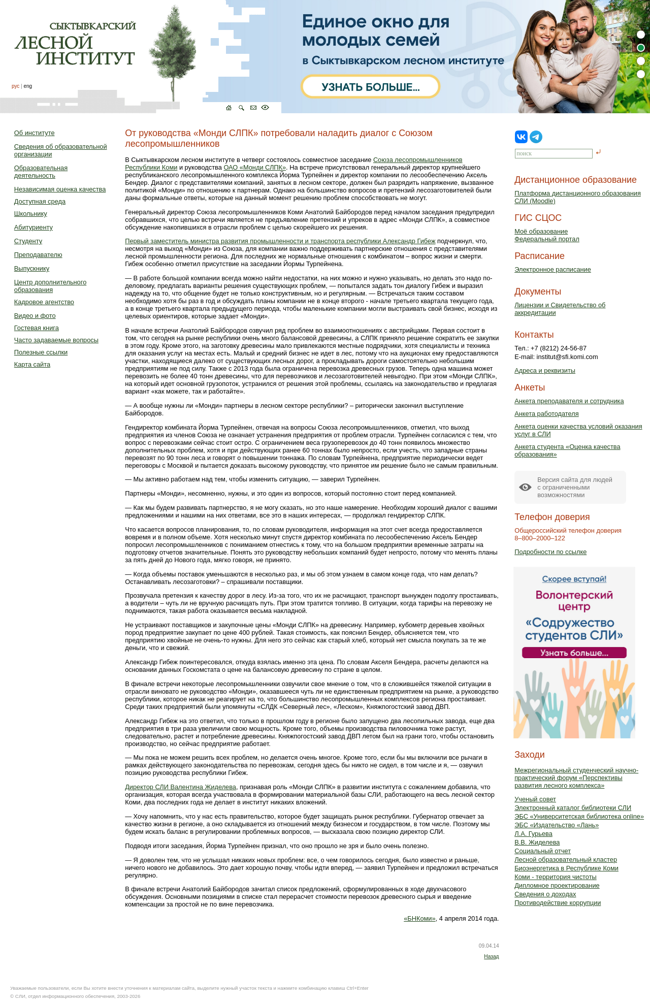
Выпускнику (31, 268)
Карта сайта (32, 364)
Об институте (34, 133)
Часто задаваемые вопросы (56, 340)
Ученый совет (535, 799)
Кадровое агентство (44, 302)
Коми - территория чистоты (555, 877)
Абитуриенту (33, 227)
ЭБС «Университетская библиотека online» (579, 816)
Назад (491, 956)
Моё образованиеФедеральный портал (546, 235)
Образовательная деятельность (41, 171)
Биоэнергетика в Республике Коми (566, 868)
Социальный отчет (542, 851)
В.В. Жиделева (537, 842)
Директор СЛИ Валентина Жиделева (180, 787)
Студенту (28, 241)
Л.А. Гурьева (533, 833)
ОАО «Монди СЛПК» (254, 167)
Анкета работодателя (546, 413)
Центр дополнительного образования (50, 286)
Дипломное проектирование (557, 885)
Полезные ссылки (41, 352)
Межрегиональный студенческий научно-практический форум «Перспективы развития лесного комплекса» (576, 777)
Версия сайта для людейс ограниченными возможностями (574, 487)
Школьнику (30, 213)
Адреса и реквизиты (544, 370)
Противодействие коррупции (557, 902)
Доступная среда (40, 201)
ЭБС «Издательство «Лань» (556, 825)
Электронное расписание (552, 269)
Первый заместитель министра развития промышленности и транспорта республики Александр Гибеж (280, 241)
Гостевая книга (36, 328)
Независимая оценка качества (60, 189)
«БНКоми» (419, 918)
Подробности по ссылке (550, 552)
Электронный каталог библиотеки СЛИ (572, 808)
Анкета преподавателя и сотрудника (569, 401)
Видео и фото (35, 315)
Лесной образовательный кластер (565, 859)
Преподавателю (38, 254)
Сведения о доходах (545, 894)
